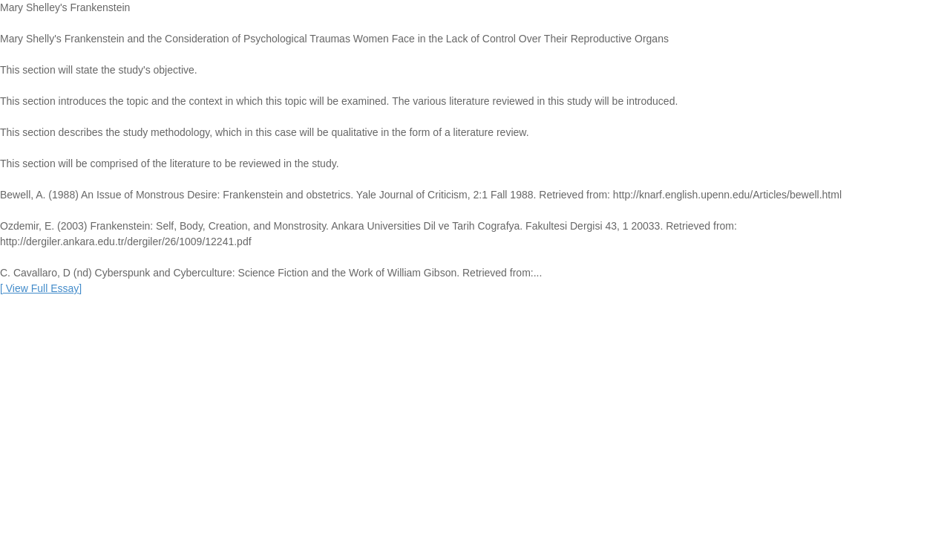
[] (41, 288)
